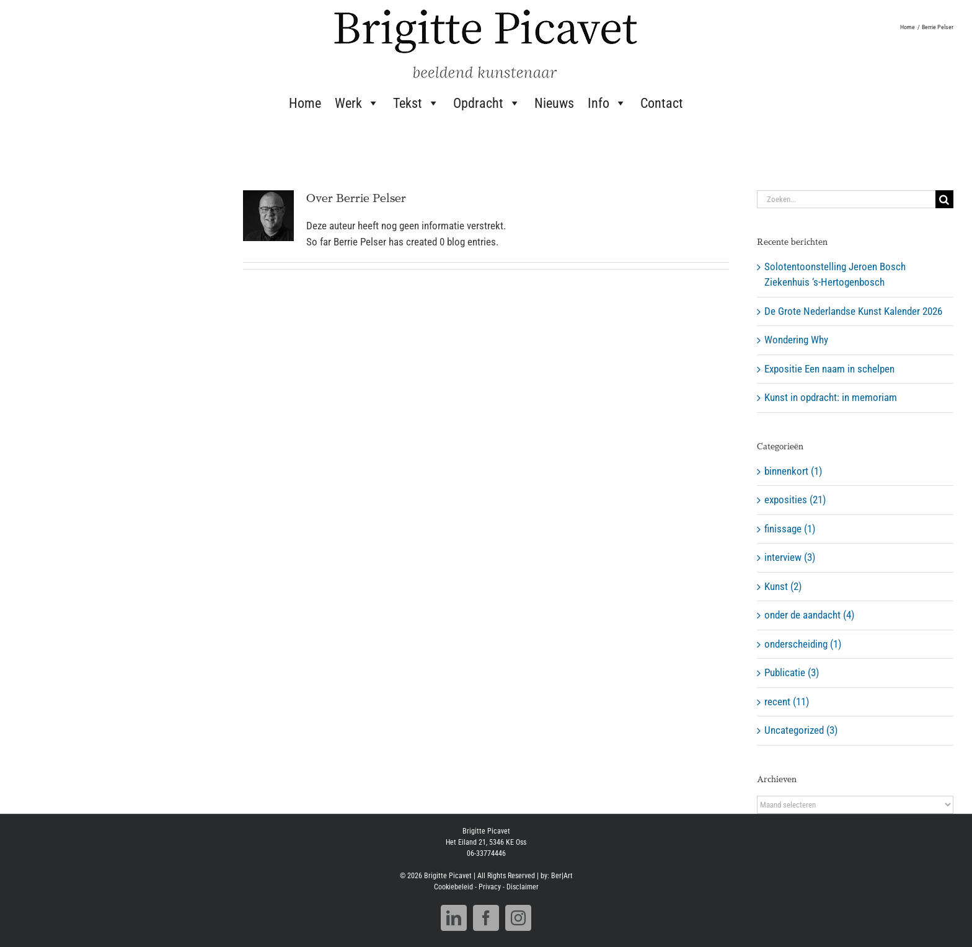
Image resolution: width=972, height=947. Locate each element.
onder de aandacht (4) (809, 615)
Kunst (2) (783, 586)
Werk (357, 103)
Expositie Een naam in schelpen (829, 369)
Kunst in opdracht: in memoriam (830, 397)
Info (607, 103)
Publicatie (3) (791, 672)
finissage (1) (789, 528)
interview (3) (789, 557)
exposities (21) (795, 499)
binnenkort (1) (793, 471)
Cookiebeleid (453, 887)
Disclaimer (522, 887)
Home (305, 103)
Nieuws (554, 103)
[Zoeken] (944, 199)
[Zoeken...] (846, 199)
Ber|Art (562, 875)
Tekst (416, 103)
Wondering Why (796, 339)
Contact (661, 103)
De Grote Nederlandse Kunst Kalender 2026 (853, 311)
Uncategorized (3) (800, 730)
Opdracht (487, 103)
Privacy (490, 887)
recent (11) (786, 701)
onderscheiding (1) (802, 644)
